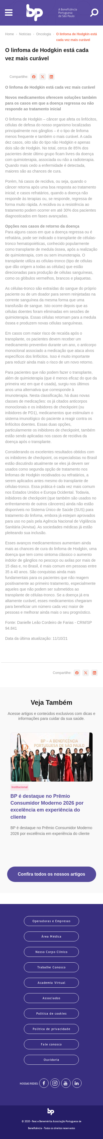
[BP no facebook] (44, 1083)
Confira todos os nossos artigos (51, 874)
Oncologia (43, 34)
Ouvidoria (52, 1060)
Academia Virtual (52, 983)
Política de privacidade (51, 1029)
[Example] (55, 1083)
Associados (51, 998)
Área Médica (51, 936)
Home (9, 34)
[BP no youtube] (66, 1083)
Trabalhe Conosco (51, 967)
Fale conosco (51, 1044)
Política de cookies (51, 1013)
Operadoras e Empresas (51, 921)
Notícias (25, 34)
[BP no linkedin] (77, 1083)
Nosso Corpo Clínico (51, 952)
